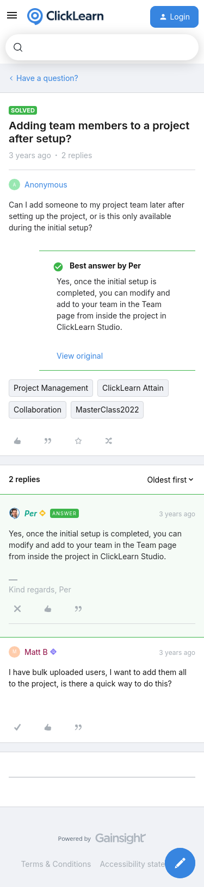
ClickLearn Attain (133, 387)
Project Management (51, 387)
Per (30, 513)
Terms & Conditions (56, 864)
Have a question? (47, 78)
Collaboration (37, 409)
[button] (11, 18)
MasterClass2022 (107, 409)
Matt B (36, 652)
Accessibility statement (141, 864)
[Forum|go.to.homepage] (65, 17)
